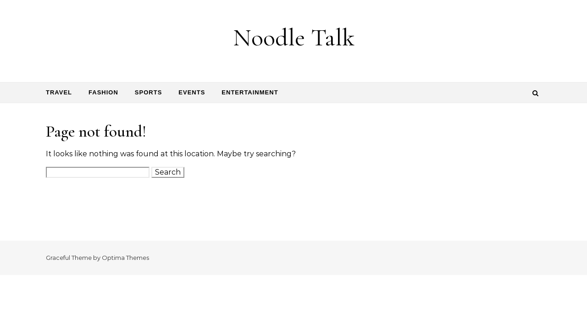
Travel (59, 92)
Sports (148, 92)
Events (191, 92)
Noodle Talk (293, 37)
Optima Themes (125, 257)
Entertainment (250, 92)
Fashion (103, 92)
